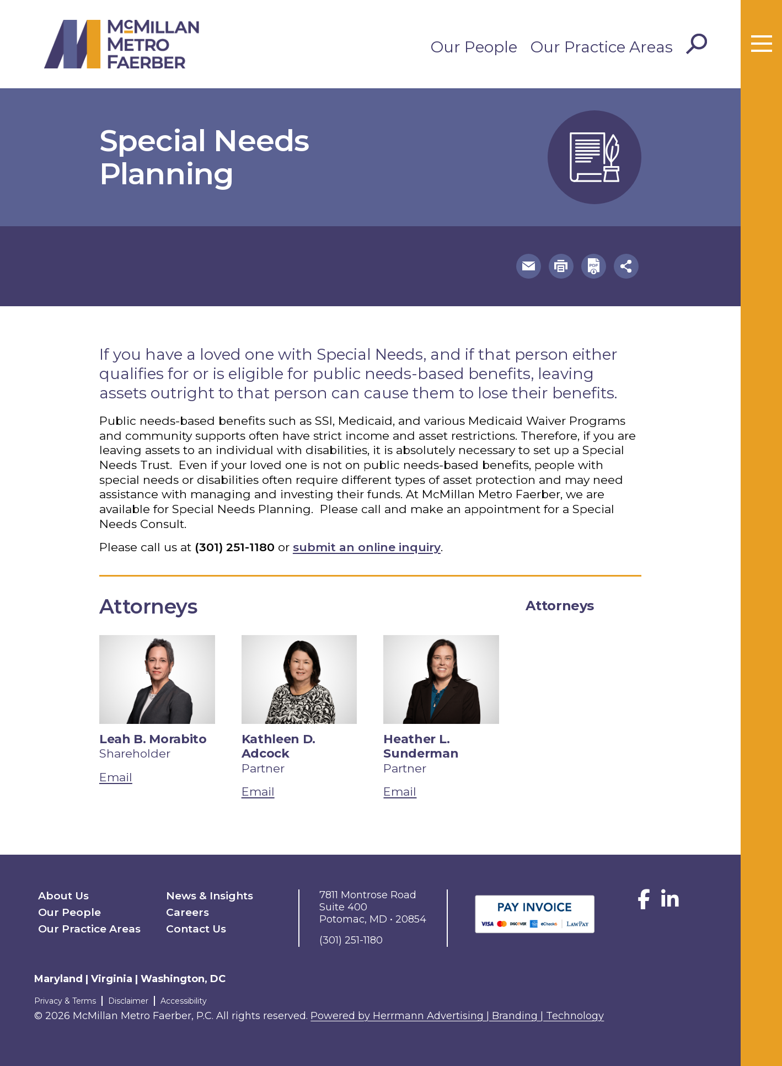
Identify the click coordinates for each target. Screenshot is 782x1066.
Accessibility (183, 1001)
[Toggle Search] (696, 44)
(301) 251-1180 (235, 547)
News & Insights (209, 895)
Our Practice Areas (602, 47)
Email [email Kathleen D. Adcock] (258, 791)
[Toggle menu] (761, 44)
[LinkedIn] (670, 903)
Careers (187, 912)
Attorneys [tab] (560, 606)
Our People (474, 47)
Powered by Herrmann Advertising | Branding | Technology (457, 1016)
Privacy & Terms (65, 1001)
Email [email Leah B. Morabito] (115, 777)
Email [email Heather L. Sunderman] (399, 791)
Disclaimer (128, 1001)
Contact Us (196, 929)
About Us (63, 895)
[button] (528, 266)
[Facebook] (644, 903)
